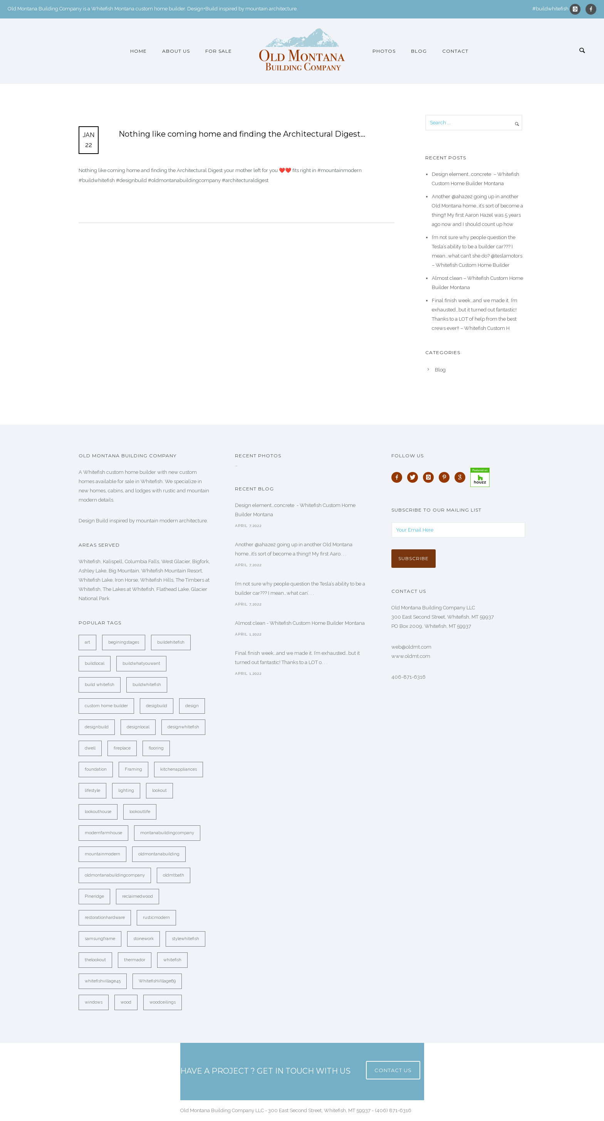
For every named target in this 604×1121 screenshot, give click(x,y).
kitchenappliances (178, 769)
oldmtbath (173, 875)
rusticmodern (156, 917)
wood (126, 1002)
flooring (156, 748)
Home (138, 51)
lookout (159, 790)
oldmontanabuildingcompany (115, 875)
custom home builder (106, 705)
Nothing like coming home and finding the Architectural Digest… (242, 134)
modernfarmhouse (103, 832)
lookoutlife (139, 811)
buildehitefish (171, 642)
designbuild (97, 726)
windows (93, 1002)
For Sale (218, 51)
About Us (176, 51)
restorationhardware (105, 917)
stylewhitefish (185, 938)
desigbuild (156, 705)
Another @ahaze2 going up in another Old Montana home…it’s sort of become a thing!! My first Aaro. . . (293, 549)
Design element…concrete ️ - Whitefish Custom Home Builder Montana (295, 509)
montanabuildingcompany (167, 832)
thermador (134, 959)
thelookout (95, 959)
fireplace (122, 748)
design (192, 705)
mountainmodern (102, 854)
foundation (96, 769)
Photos (384, 51)
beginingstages (123, 642)
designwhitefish (183, 726)
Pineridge (94, 896)
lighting (126, 790)
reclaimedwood (137, 896)
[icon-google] (462, 477)
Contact (455, 51)
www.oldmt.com (410, 656)
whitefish (172, 959)
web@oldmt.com (411, 647)
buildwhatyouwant (141, 663)
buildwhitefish (147, 684)
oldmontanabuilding (159, 854)
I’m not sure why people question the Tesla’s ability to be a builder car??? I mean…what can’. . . (300, 588)
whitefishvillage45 (103, 981)
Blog (419, 51)
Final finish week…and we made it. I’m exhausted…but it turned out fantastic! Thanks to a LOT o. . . (297, 657)
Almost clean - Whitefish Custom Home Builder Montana (300, 623)
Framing (133, 769)
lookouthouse (98, 811)
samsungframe (100, 938)
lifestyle (92, 790)
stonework (143, 938)
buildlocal (94, 663)
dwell (90, 748)
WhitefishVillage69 (157, 981)
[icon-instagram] (577, 9)
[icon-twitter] (414, 477)
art (87, 642)
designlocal (138, 726)
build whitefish (99, 684)
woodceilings (162, 1002)
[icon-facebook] (591, 9)
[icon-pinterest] (446, 477)
